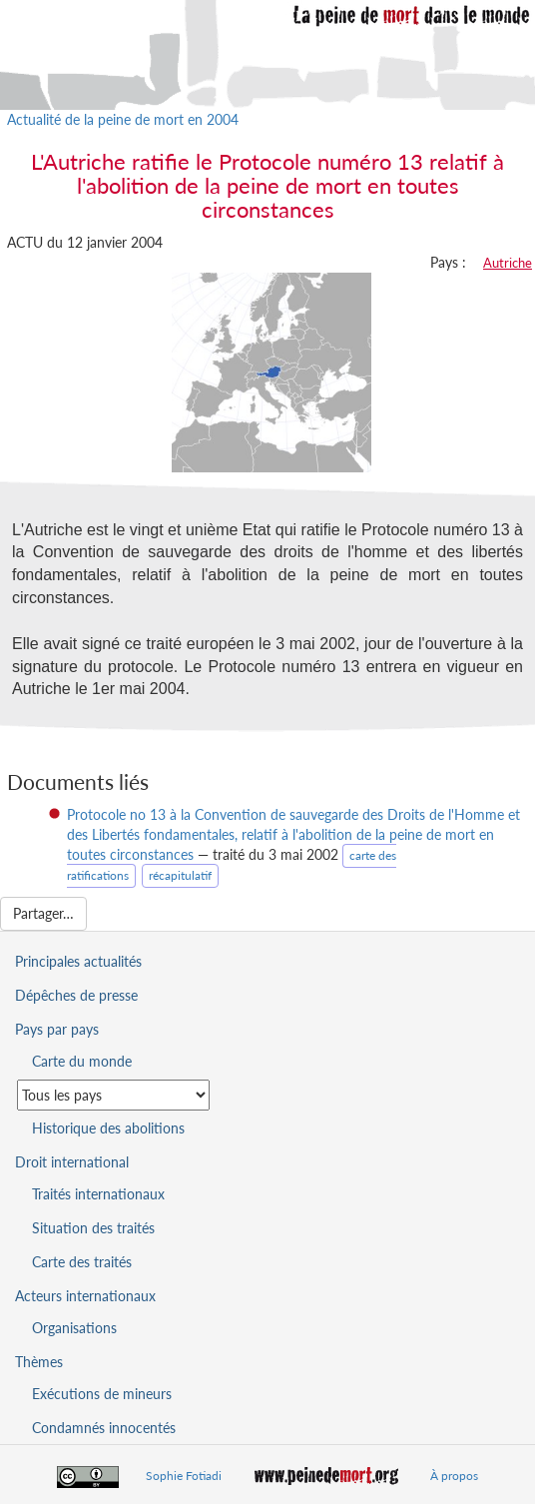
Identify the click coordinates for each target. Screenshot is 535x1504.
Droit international (72, 1161)
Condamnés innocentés (104, 1427)
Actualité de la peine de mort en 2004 (123, 119)
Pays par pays (57, 1029)
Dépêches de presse (76, 995)
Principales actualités (78, 961)
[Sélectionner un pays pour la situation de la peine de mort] (113, 1095)
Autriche (507, 263)
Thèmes (39, 1361)
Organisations (74, 1327)
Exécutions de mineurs (102, 1393)
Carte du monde (82, 1061)
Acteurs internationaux (85, 1295)
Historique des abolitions (108, 1128)
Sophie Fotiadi (184, 1475)
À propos (454, 1475)
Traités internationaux (98, 1193)
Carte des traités (82, 1261)
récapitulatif (180, 875)
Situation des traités (93, 1227)
